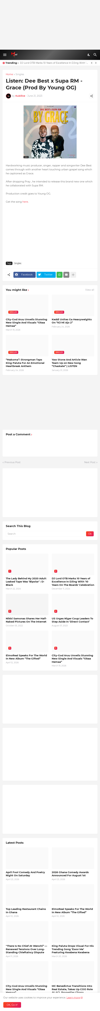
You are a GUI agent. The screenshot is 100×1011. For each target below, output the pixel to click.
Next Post (90, 462)
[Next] (96, 63)
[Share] (91, 96)
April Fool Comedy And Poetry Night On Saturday (25, 874)
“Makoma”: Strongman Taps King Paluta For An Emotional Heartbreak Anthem (25, 363)
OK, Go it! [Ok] (12, 1004)
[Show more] (73, 275)
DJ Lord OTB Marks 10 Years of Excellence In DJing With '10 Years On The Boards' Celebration (54, 62)
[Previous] (91, 63)
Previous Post (12, 462)
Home (9, 74)
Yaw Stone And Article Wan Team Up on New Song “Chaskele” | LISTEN (69, 363)
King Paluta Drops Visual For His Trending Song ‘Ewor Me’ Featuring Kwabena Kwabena (73, 949)
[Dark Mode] (88, 55)
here (25, 201)
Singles (20, 74)
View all (89, 290)
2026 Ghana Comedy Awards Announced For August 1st (70, 874)
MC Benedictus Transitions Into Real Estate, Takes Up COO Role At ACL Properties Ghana (72, 989)
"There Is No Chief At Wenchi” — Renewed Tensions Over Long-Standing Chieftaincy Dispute (26, 949)
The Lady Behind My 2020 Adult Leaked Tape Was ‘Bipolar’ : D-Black (26, 581)
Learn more (73, 997)
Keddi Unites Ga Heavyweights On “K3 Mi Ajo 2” (72, 321)
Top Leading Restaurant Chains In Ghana (26, 910)
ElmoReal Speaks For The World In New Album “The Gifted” (26, 657)
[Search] (95, 55)
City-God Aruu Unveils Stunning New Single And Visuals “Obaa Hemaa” (26, 322)
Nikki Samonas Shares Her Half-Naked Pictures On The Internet (26, 620)
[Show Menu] (4, 55)
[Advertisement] (50, 25)
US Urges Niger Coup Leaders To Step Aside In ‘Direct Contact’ (72, 620)
